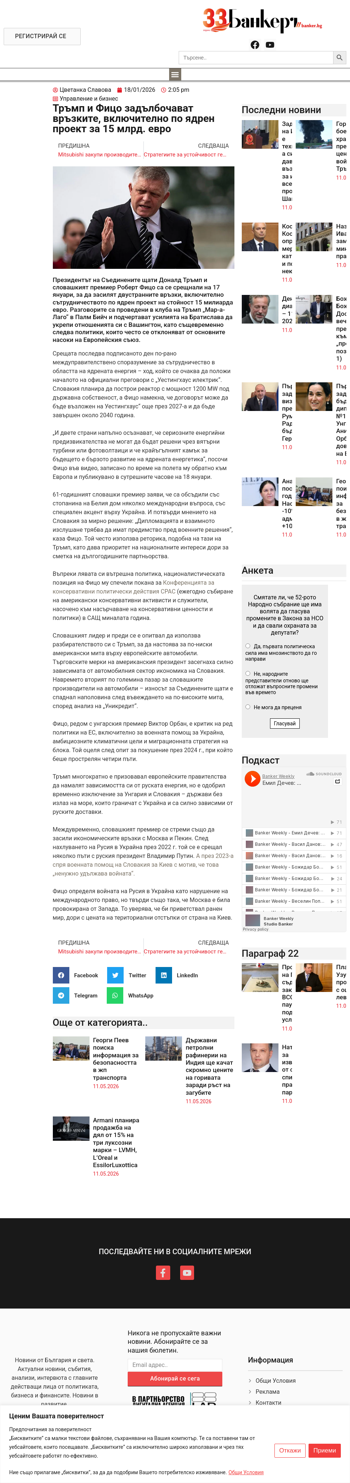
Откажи (290, 1451)
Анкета (258, 570)
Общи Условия (246, 1472)
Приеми (324, 1451)
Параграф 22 (270, 953)
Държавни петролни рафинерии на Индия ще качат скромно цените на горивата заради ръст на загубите (209, 1066)
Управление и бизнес (89, 98)
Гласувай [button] (285, 723)
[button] (175, 74)
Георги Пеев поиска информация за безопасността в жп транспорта (116, 1058)
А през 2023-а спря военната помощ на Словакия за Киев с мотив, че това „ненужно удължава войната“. (143, 864)
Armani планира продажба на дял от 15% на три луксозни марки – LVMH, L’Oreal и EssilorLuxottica (116, 1142)
